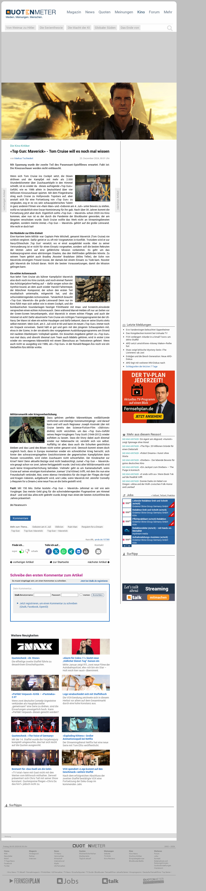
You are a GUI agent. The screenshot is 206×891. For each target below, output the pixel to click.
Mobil (6, 858)
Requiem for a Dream (92, 526)
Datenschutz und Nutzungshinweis (161, 862)
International (59, 861)
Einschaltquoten (78, 872)
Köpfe (56, 863)
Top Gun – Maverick (57, 530)
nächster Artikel (98, 562)
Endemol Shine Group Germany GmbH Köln (148, 503)
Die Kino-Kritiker (135, 856)
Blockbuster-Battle (136, 861)
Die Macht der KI (79, 28)
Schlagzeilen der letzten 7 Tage (141, 366)
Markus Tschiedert (23, 158)
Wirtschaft (58, 858)
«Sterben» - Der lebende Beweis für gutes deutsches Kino (148, 461)
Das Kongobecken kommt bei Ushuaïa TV (146, 333)
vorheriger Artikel (22, 562)
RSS (5, 853)
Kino (141, 11)
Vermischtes (59, 856)
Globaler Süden (105, 28)
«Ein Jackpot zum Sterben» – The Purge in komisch (148, 468)
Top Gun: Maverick (33, 530)
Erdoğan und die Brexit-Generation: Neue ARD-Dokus (149, 358)
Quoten (105, 11)
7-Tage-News (9, 861)
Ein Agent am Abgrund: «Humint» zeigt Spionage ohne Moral (147, 440)
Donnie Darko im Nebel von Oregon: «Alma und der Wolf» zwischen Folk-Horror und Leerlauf (147, 484)
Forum (154, 11)
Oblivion (59, 526)
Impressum (158, 868)
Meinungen (124, 11)
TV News (67, 872)
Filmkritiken (45, 872)
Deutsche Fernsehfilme (152, 872)
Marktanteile (84, 856)
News (90, 11)
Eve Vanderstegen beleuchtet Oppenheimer (148, 329)
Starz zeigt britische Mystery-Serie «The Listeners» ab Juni (146, 351)
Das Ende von (130, 28)
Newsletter (8, 856)
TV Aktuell (21, 872)
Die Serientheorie (51, 28)
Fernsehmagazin (33, 872)
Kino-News (133, 853)
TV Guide (89, 872)
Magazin (74, 11)
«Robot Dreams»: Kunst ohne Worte (145, 454)
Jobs (156, 856)
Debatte (107, 853)
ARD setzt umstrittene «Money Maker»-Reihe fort (149, 345)
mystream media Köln (147, 530)
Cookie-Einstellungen (162, 865)
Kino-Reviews (109, 858)
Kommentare (20, 518)
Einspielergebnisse (136, 858)
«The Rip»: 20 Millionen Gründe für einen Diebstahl (147, 447)
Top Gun (15, 530)
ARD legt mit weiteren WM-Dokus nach (145, 362)
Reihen (32, 856)
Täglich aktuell (85, 858)
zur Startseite (59, 562)
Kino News (12, 872)
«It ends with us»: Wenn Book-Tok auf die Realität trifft (148, 475)
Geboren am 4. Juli (41, 526)
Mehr (168, 11)
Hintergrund (34, 853)
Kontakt (157, 858)
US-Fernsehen (59, 866)
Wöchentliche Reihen (87, 853)
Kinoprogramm (135, 872)
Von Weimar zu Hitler (20, 28)
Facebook (8, 863)
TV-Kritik (107, 856)
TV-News (57, 853)
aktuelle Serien (122, 872)
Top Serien (166, 872)
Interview (32, 858)
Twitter (6, 866)
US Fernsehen (57, 872)
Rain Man (72, 526)
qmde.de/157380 (102, 539)
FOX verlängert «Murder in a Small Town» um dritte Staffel (148, 338)
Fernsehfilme (110, 872)
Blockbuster (99, 872)
